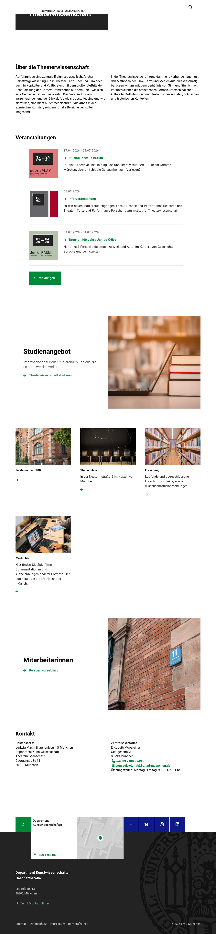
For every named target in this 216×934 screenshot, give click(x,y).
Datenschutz (38, 924)
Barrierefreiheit (78, 924)
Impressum (57, 924)
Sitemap (21, 924)
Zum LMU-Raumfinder (35, 903)
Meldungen (47, 278)
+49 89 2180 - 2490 (130, 761)
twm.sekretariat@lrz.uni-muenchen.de (143, 765)
